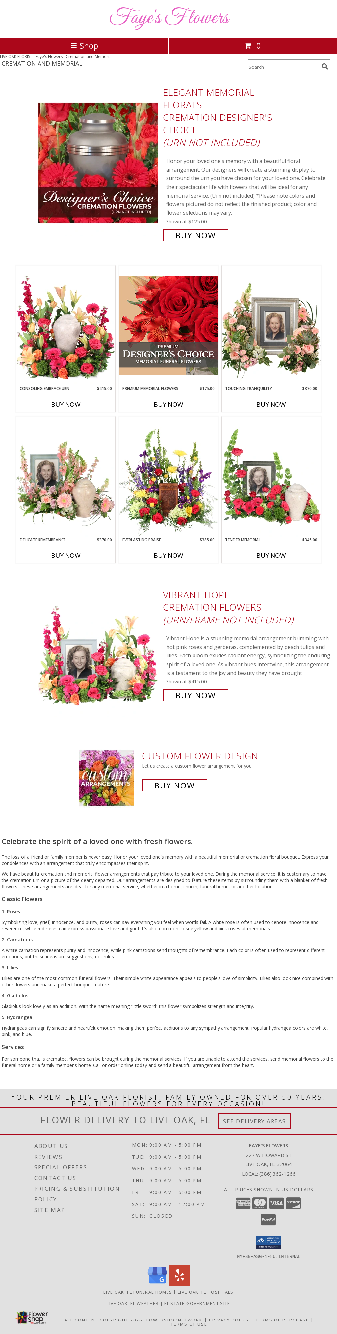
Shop (84, 45)
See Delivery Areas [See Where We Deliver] (254, 1121)
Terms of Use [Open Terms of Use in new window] (189, 1324)
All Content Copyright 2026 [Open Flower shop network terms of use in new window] (103, 1319)
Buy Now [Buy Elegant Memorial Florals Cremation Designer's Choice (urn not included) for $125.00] (195, 235)
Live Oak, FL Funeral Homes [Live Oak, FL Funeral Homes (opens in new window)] (137, 1291)
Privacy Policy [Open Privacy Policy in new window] (229, 1319)
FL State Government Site (197, 1303)
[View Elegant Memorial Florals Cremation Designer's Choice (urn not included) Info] (99, 163)
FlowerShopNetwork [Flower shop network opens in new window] (173, 1319)
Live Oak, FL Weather (133, 1303)
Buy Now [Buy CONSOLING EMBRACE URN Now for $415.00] (66, 404)
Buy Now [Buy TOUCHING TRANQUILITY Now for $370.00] (271, 404)
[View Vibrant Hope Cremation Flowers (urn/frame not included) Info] (99, 644)
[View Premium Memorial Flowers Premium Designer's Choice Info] (168, 325)
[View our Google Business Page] (157, 1283)
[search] (325, 66)
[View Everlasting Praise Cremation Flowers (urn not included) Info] (168, 477)
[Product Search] (283, 67)
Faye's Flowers (168, 18)
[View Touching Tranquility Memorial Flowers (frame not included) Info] (271, 326)
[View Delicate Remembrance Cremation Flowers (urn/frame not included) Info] (65, 477)
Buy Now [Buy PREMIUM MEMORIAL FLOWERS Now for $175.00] (168, 404)
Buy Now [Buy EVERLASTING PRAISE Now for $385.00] (168, 555)
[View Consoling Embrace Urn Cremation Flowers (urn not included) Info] (65, 326)
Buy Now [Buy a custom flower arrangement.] (174, 785)
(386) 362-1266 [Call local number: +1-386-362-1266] (277, 1173)
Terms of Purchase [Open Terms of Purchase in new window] (282, 1319)
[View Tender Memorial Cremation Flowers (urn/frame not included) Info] (271, 477)
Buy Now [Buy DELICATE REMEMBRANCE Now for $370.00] (66, 555)
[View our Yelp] (179, 1283)
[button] (268, 1242)
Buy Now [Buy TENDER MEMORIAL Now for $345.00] (271, 555)
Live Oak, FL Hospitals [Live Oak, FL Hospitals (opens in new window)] (206, 1291)
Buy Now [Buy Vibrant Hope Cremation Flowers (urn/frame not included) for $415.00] (195, 695)
